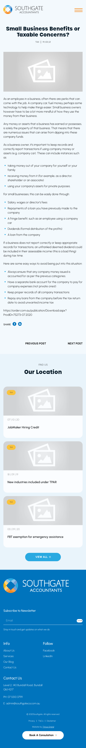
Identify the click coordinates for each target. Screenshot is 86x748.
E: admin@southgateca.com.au (21, 703)
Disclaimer (51, 721)
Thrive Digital (48, 727)
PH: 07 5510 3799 (13, 697)
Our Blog (8, 661)
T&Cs (40, 721)
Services (8, 656)
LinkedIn (48, 656)
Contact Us (9, 667)
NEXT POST (75, 343)
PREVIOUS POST (35, 343)
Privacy (32, 721)
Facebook (49, 650)
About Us (8, 650)
